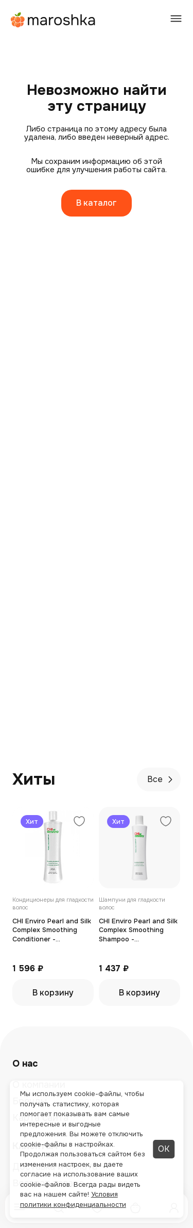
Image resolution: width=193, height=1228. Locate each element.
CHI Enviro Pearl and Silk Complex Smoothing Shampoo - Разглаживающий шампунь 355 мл (138, 930)
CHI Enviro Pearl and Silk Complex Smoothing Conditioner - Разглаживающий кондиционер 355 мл (51, 930)
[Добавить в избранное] (79, 822)
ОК (163, 1148)
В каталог (96, 202)
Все (161, 779)
